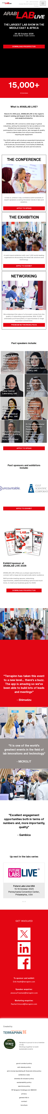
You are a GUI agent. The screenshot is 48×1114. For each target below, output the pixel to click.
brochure (24, 1105)
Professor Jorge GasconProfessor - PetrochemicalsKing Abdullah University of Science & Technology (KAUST (34, 406)
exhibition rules (24, 1075)
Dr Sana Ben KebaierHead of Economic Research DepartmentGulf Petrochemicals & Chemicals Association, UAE (35, 431)
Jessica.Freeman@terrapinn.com (24, 993)
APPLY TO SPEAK (24, 208)
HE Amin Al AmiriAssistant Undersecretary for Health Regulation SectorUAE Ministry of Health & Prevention (12, 362)
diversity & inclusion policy (24, 1078)
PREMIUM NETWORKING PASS (24, 325)
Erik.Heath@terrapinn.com (24, 982)
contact (24, 1101)
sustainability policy (24, 1082)
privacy (24, 1094)
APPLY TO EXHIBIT (24, 266)
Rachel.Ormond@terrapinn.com (24, 1004)
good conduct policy (24, 1063)
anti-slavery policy (24, 1067)
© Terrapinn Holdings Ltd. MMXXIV (24, 1090)
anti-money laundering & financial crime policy (24, 1071)
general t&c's (24, 1097)
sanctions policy (24, 1086)
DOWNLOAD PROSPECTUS (24, 46)
